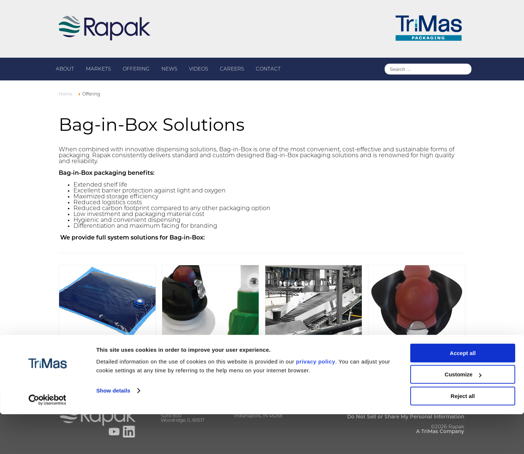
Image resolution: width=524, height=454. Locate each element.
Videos (198, 69)
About (65, 69)
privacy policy (315, 401)
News (169, 69)
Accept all (463, 393)
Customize (463, 414)
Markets (98, 69)
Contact (268, 69)
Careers (232, 69)
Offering (136, 69)
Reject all (463, 436)
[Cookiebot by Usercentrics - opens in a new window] (47, 439)
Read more (77, 358)
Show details (113, 430)
